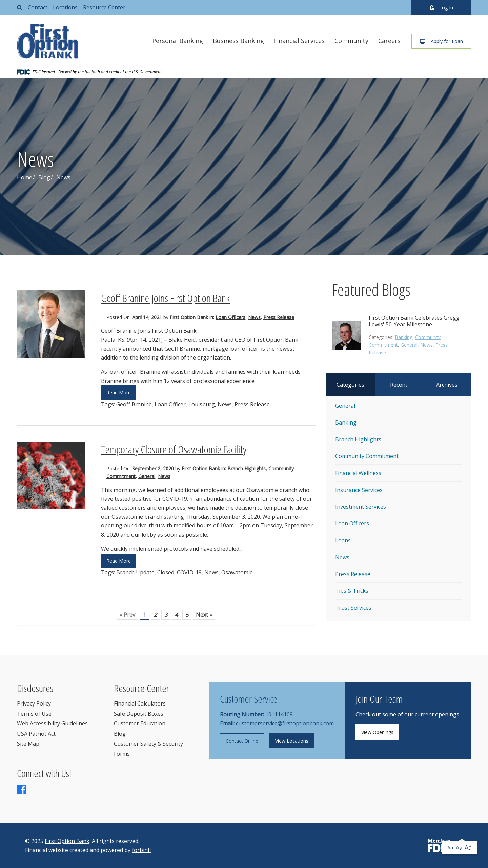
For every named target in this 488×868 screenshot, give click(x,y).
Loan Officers (230, 317)
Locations (65, 7)
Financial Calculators (140, 703)
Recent (398, 384)
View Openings (377, 732)
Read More (118, 392)
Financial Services (299, 41)
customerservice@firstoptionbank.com (285, 723)
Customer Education (139, 723)
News (254, 317)
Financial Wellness (358, 473)
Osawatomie (237, 572)
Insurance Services (359, 490)
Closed (165, 572)
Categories (350, 384)
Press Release (278, 317)
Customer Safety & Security (148, 743)
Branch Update (135, 572)
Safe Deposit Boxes (138, 713)
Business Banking (238, 41)
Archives (447, 384)
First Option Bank (67, 841)
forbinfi (141, 850)
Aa (450, 847)
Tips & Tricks (351, 590)
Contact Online (242, 741)
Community (351, 41)
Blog (44, 177)
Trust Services (353, 607)
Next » (204, 615)
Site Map (28, 743)
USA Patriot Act (36, 733)
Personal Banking (177, 41)
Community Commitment (367, 456)
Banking (403, 337)
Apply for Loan (441, 41)
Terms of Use (34, 713)
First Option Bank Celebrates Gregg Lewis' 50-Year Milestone (414, 321)
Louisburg (201, 404)
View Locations (291, 741)
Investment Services (360, 507)
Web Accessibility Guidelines (52, 723)
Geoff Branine (134, 404)
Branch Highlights (246, 468)
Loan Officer (170, 404)
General (146, 476)
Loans (343, 540)
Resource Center (104, 7)
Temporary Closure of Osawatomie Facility (173, 449)
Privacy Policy (34, 703)
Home (24, 177)
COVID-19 (189, 572)
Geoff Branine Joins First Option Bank (165, 297)
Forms (122, 753)
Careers (389, 41)
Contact (37, 7)
